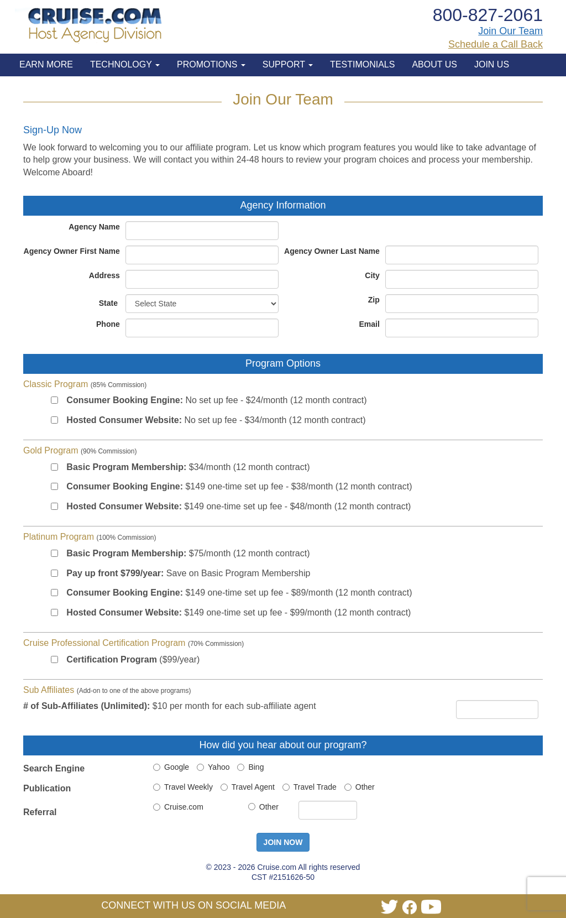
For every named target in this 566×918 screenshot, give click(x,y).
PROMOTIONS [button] (211, 64)
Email (369, 324)
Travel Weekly (183, 787)
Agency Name (94, 226)
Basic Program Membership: (126, 467)
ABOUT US (434, 64)
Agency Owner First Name (72, 251)
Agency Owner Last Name (332, 251)
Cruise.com (178, 806)
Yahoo (213, 767)
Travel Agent (248, 787)
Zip (374, 299)
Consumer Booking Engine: (124, 400)
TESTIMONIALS (362, 64)
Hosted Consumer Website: (124, 420)
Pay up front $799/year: (115, 573)
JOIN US (491, 64)
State (108, 303)
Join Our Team (510, 30)
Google (171, 767)
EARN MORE (46, 64)
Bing (250, 767)
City (372, 275)
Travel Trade (309, 787)
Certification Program (111, 659)
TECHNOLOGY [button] (125, 64)
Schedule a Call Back (495, 44)
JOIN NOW (283, 842)
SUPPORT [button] (288, 64)
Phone (108, 324)
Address (104, 275)
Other (359, 787)
